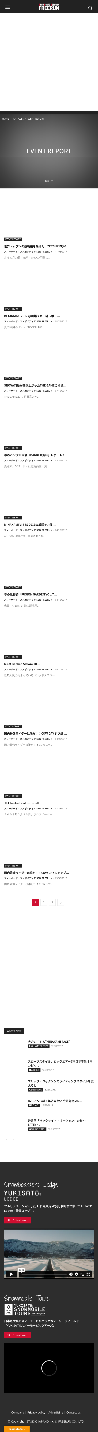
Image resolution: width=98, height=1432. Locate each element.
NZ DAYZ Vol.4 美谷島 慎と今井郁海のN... (55, 1101)
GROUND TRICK (37, 1129)
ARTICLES (18, 118)
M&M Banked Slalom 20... (22, 664)
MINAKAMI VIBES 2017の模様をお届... (30, 525)
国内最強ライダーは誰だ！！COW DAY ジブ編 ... (35, 733)
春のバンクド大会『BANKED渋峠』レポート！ (34, 455)
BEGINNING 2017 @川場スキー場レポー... (32, 316)
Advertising (55, 1412)
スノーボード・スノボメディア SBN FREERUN (28, 251)
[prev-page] (6, 1139)
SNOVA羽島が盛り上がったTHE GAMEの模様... (35, 385)
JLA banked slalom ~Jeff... (23, 803)
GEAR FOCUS (35, 1089)
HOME (5, 118)
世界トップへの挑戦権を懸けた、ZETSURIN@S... (37, 246)
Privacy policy (36, 1412)
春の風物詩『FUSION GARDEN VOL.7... (30, 594)
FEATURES (34, 1070)
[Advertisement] (49, 62)
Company (17, 1412)
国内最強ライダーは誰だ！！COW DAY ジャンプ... (36, 873)
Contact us (73, 1412)
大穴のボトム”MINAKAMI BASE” (49, 1042)
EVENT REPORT (13, 239)
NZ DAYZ (34, 1105)
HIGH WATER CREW (38, 1046)
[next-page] (60, 902)
